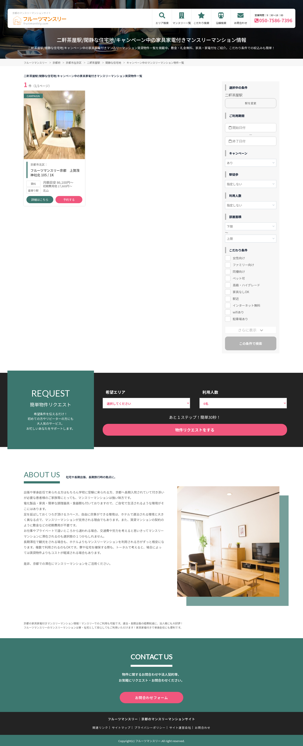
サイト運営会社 (180, 726)
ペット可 (239, 278)
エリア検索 (162, 23)
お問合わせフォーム (151, 697)
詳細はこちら (39, 201)
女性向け (239, 258)
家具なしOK (241, 292)
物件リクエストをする (195, 430)
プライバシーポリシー (150, 726)
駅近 (236, 298)
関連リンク (100, 726)
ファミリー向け (243, 265)
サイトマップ (121, 726)
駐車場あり (240, 319)
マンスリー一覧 (182, 23)
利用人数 (210, 392)
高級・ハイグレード (246, 285)
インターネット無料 (246, 305)
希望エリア (115, 392)
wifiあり (238, 312)
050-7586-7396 (275, 20)
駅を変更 (250, 103)
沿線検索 (221, 23)
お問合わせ (240, 23)
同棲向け (239, 271)
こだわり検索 (201, 23)
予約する (69, 201)
